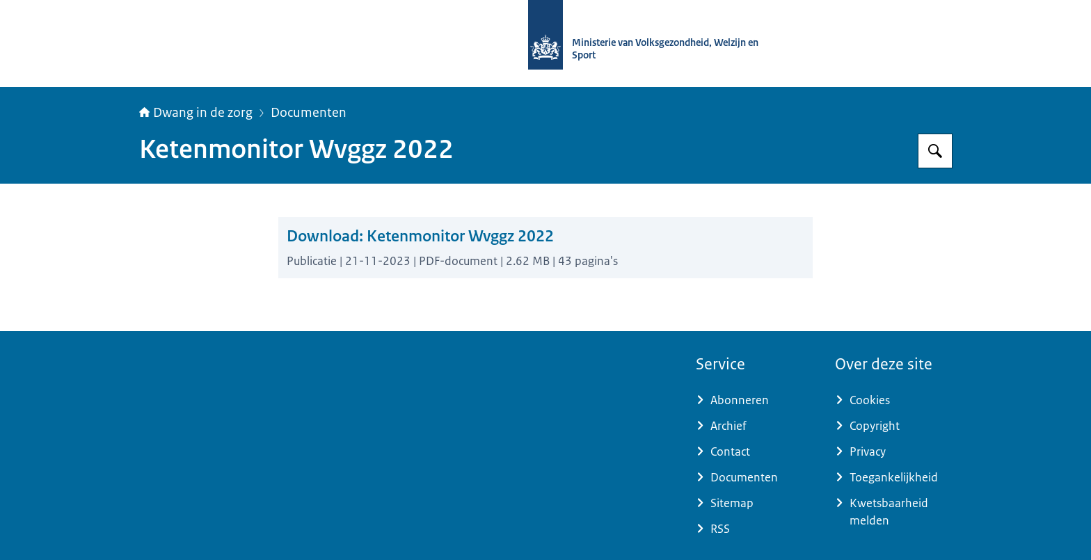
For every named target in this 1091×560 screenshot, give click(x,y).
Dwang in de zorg (196, 112)
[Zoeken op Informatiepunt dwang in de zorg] (935, 151)
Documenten (309, 112)
